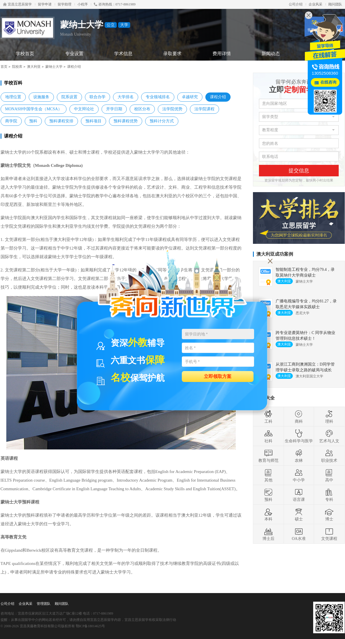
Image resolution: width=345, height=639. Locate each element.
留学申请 (45, 4)
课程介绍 (218, 97)
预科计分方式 (162, 121)
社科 (268, 436)
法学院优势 (172, 109)
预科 (33, 121)
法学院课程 (204, 109)
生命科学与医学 (299, 436)
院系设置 (69, 97)
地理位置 (13, 97)
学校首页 (25, 53)
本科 (268, 514)
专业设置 (74, 53)
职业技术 (329, 456)
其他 (268, 475)
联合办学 (97, 97)
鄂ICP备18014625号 (90, 626)
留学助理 (64, 4)
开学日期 (114, 109)
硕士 (299, 514)
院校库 (17, 67)
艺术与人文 (329, 436)
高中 (329, 475)
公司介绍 (296, 4)
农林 (299, 456)
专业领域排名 (158, 97)
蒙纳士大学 (54, 67)
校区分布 (142, 109)
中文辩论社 (84, 109)
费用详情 (222, 53)
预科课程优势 (126, 121)
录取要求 (172, 53)
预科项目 (93, 121)
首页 (4, 67)
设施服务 (41, 97)
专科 (329, 495)
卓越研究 (190, 97)
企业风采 (315, 4)
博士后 (268, 534)
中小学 (299, 475)
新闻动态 (271, 53)
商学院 (11, 121)
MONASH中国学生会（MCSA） (33, 109)
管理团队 (43, 604)
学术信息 (123, 53)
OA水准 (298, 534)
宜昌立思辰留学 (17, 4)
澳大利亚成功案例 (274, 254)
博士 (329, 514)
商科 (299, 417)
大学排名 (126, 97)
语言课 (299, 495)
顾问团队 (335, 4)
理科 (329, 417)
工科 (268, 417)
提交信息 (299, 170)
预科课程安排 (61, 121)
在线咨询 (328, 82)
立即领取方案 (217, 376)
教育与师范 (268, 456)
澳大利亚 (34, 67)
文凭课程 (329, 534)
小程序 (82, 4)
